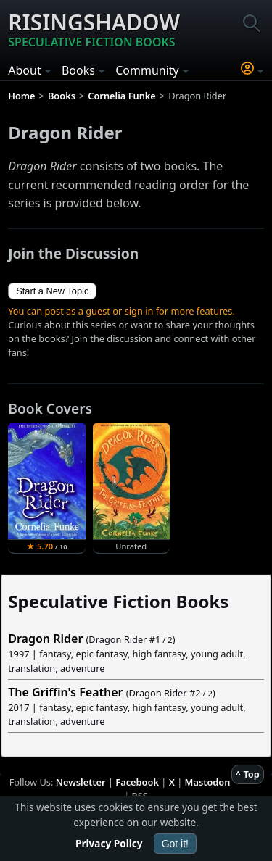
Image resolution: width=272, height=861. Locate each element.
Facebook (137, 782)
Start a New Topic (52, 291)
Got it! (175, 843)
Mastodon (208, 782)
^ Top (248, 774)
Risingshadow (94, 29)
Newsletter (81, 782)
